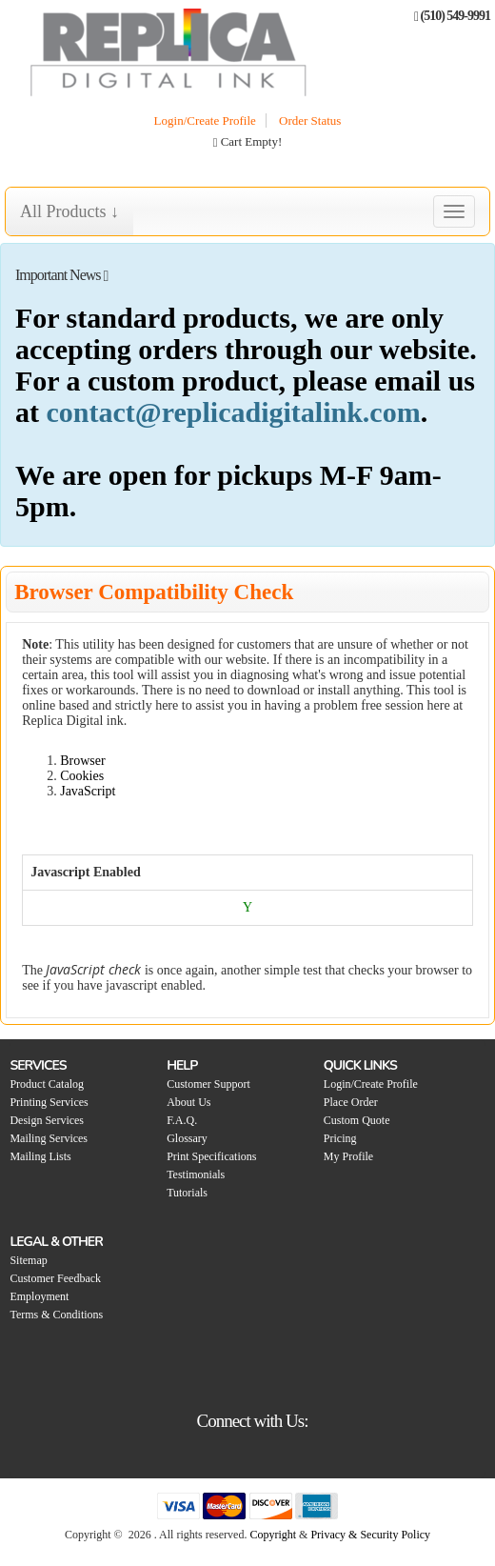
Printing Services (49, 1102)
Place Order (351, 1102)
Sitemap (28, 1260)
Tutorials (187, 1192)
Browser (82, 760)
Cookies (82, 776)
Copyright (272, 1534)
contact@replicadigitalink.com (234, 412)
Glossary (187, 1138)
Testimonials (196, 1174)
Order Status (310, 120)
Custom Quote (357, 1120)
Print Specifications (211, 1156)
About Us (188, 1102)
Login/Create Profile (205, 120)
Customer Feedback (55, 1278)
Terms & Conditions (56, 1314)
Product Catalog (47, 1084)
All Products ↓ (69, 211)
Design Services (47, 1120)
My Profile (348, 1156)
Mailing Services (49, 1138)
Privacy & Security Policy (370, 1534)
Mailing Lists (40, 1156)
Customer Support (208, 1084)
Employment (39, 1296)
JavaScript (87, 791)
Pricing (340, 1138)
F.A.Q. (182, 1120)
